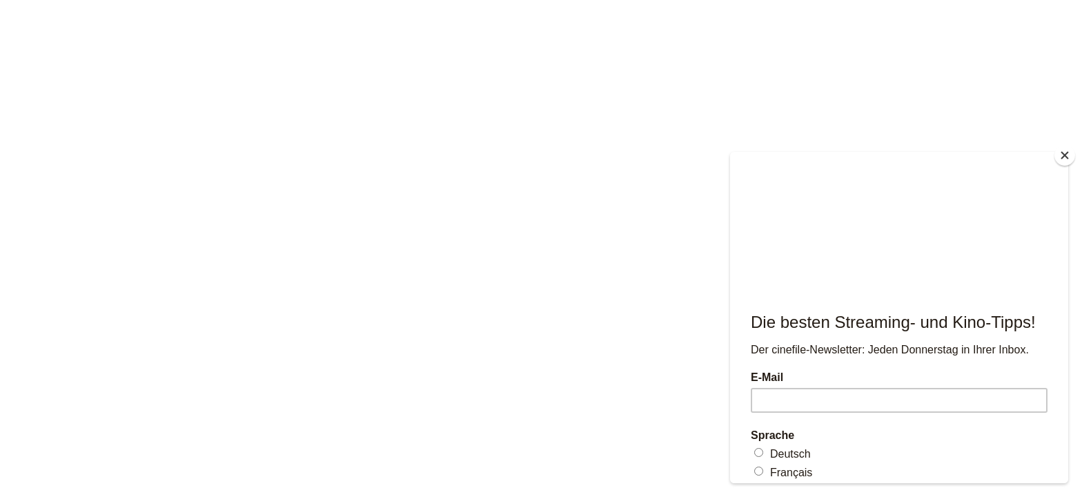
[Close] (1064, 155)
